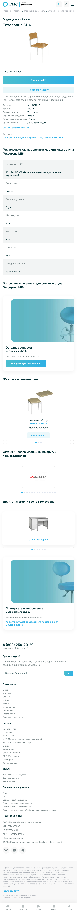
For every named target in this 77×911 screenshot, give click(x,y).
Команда (7, 693)
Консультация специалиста (26, 363)
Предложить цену (38, 89)
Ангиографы (8, 749)
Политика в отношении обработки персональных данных (29, 810)
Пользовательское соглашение (17, 806)
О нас (5, 690)
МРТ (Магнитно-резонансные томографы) (22, 739)
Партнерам (8, 710)
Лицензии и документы (14, 717)
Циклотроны (8, 759)
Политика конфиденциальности (17, 803)
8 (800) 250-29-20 (18, 645)
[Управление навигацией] (72, 4)
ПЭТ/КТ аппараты (11, 756)
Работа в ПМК (9, 714)
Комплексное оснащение (14, 774)
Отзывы (6, 697)
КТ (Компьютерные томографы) (17, 742)
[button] (38, 285)
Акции (6, 793)
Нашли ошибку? (11, 891)
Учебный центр (10, 781)
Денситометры (10, 763)
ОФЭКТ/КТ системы (12, 753)
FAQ (4, 796)
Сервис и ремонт (11, 778)
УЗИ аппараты (9, 729)
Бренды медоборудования (15, 800)
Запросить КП (38, 80)
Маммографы (9, 735)
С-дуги (6, 746)
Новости (7, 703)
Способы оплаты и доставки (16, 127)
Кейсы (6, 700)
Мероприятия (9, 707)
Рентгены (7, 732)
